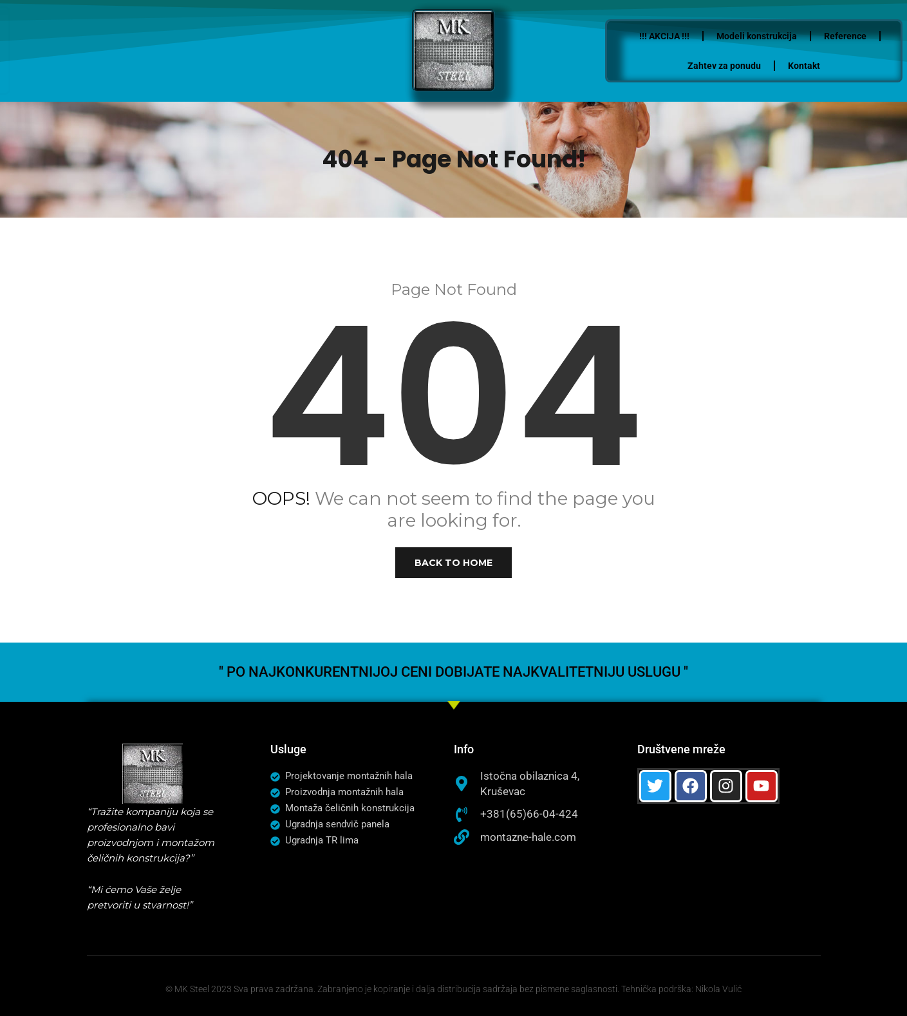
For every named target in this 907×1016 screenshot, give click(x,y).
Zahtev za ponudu (746, 66)
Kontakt (826, 66)
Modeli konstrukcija (779, 36)
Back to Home (453, 563)
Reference (867, 36)
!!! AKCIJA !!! (687, 36)
